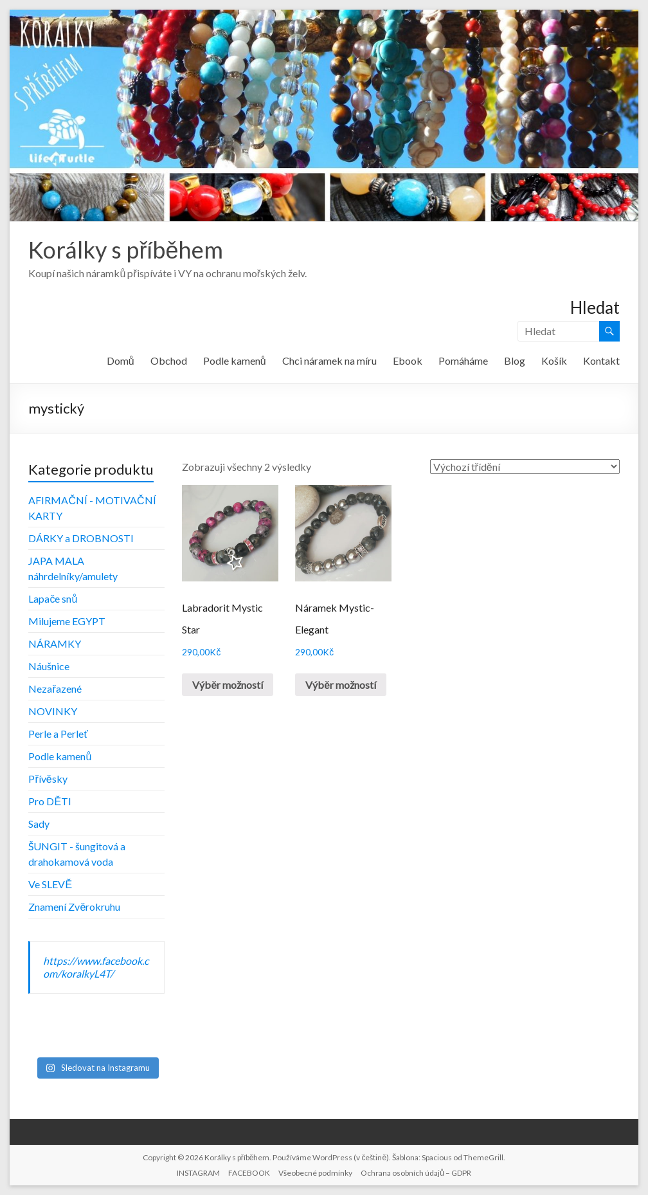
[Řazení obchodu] (525, 466)
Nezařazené (54, 688)
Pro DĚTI (49, 801)
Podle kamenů (234, 360)
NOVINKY (52, 711)
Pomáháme (463, 360)
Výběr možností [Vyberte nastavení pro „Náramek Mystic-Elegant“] (340, 685)
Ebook (407, 360)
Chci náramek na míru (329, 360)
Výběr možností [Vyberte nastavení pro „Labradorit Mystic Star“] (227, 685)
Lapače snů (52, 598)
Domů (120, 360)
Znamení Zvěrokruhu (74, 906)
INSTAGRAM (198, 1173)
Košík (554, 360)
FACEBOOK (249, 1173)
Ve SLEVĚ (50, 884)
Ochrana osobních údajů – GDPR (416, 1173)
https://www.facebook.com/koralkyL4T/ (95, 967)
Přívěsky (47, 778)
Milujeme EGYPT (66, 621)
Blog (514, 360)
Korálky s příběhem (125, 249)
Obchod (168, 360)
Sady (39, 823)
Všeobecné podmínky (315, 1173)
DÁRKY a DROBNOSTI (81, 538)
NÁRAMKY (54, 643)
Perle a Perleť (57, 733)
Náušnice (48, 666)
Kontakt (601, 360)
